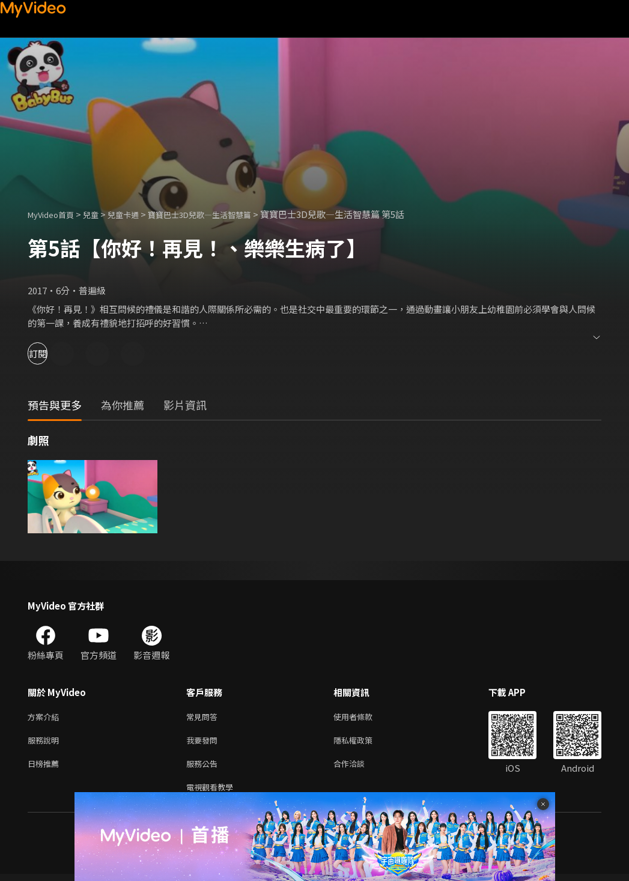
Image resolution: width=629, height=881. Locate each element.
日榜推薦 (46, 767)
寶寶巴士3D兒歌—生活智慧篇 (223, 214)
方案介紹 (46, 717)
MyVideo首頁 (55, 214)
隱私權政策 (363, 742)
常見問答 (204, 717)
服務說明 (46, 742)
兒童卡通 (136, 214)
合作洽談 (359, 767)
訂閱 (52, 353)
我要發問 (204, 742)
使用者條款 (363, 717)
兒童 (100, 214)
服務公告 (204, 767)
